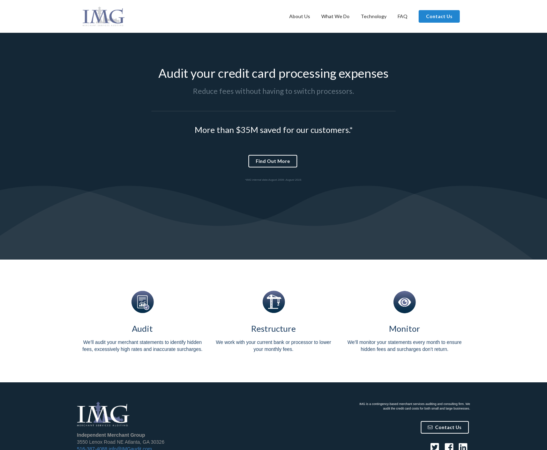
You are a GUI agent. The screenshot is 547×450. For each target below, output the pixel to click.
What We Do (335, 16)
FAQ (402, 16)
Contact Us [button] (439, 16)
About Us (299, 16)
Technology (374, 16)
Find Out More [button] (273, 161)
